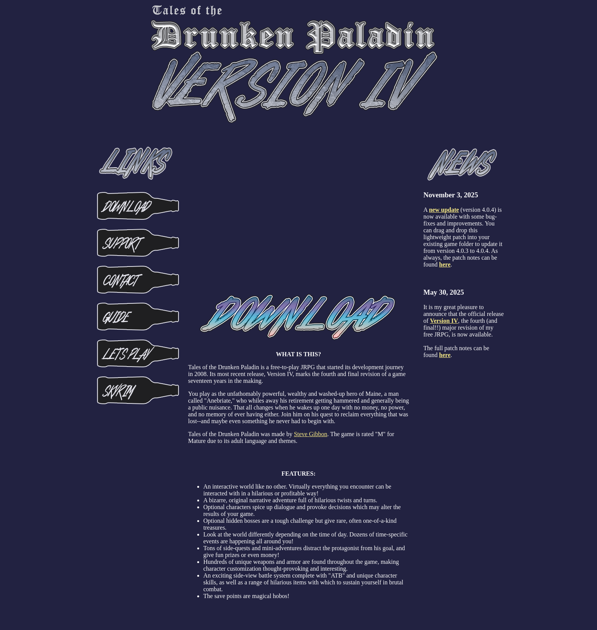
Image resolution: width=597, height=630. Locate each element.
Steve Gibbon (310, 434)
